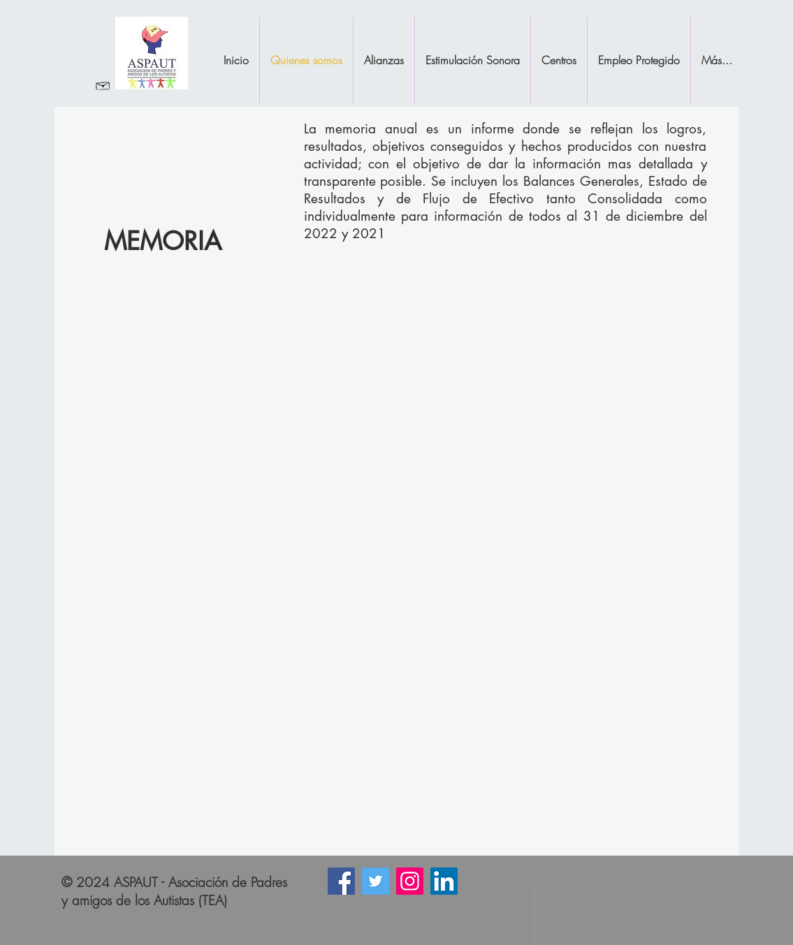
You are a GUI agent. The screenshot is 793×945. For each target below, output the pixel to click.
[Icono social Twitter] (375, 881)
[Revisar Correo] (103, 85)
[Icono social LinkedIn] (444, 881)
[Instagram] (409, 881)
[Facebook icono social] (341, 881)
